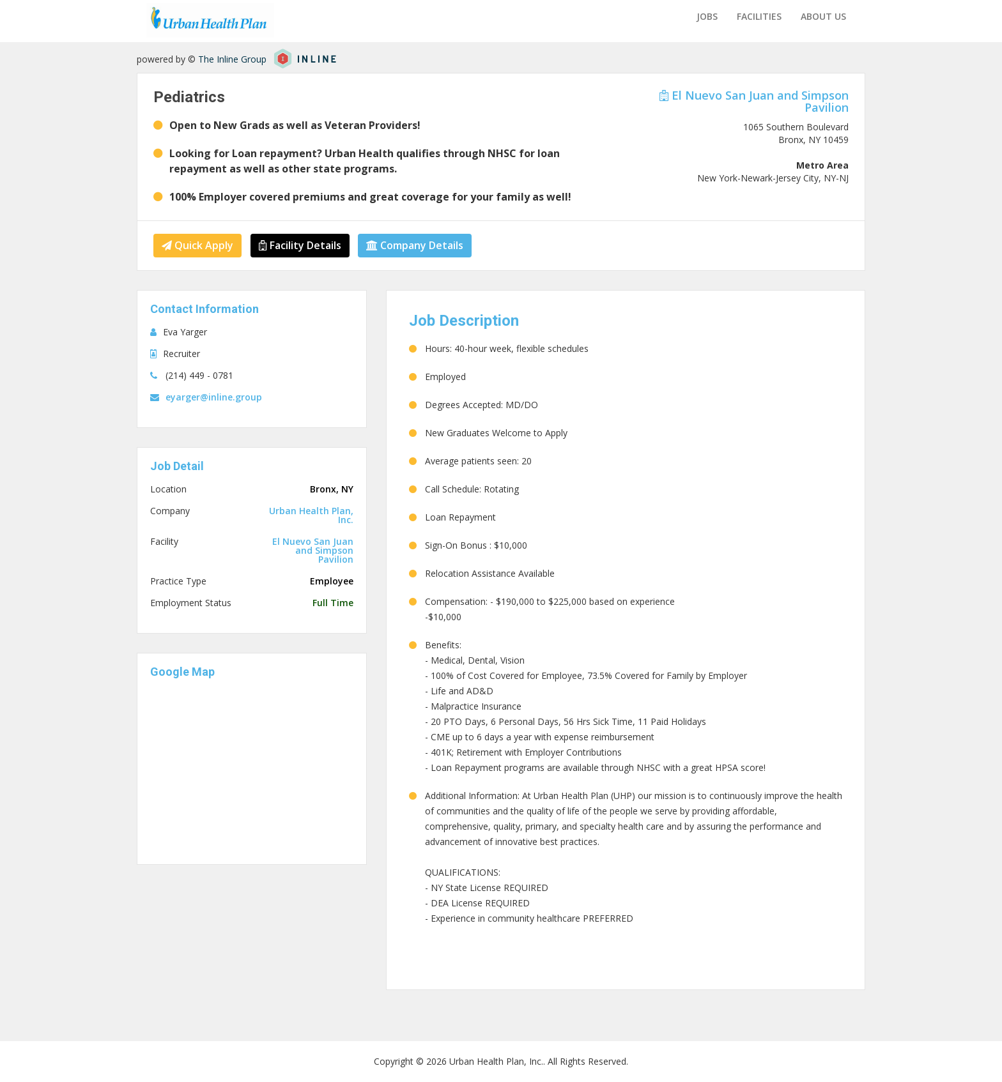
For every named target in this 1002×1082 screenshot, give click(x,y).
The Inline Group (232, 59)
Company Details (415, 245)
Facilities (759, 16)
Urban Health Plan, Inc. (311, 515)
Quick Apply (197, 245)
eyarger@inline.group (214, 397)
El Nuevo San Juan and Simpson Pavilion (754, 101)
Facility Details (300, 245)
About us (823, 16)
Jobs (707, 16)
